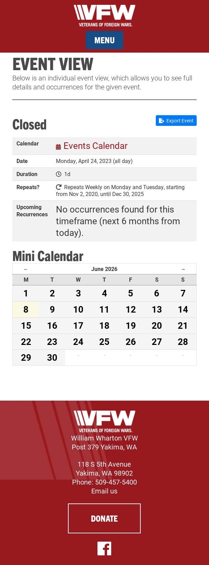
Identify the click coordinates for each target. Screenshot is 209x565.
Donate (104, 518)
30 (52, 357)
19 (131, 325)
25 (104, 341)
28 (183, 341)
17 (78, 325)
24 (78, 341)
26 (131, 341)
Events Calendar (95, 145)
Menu (104, 39)
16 (52, 325)
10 (78, 309)
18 (104, 325)
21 (183, 325)
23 (52, 341)
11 (104, 309)
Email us (104, 490)
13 (157, 309)
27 (157, 341)
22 (26, 341)
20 (157, 325)
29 (26, 357)
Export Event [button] (176, 120)
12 (131, 309)
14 (183, 309)
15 (26, 325)
